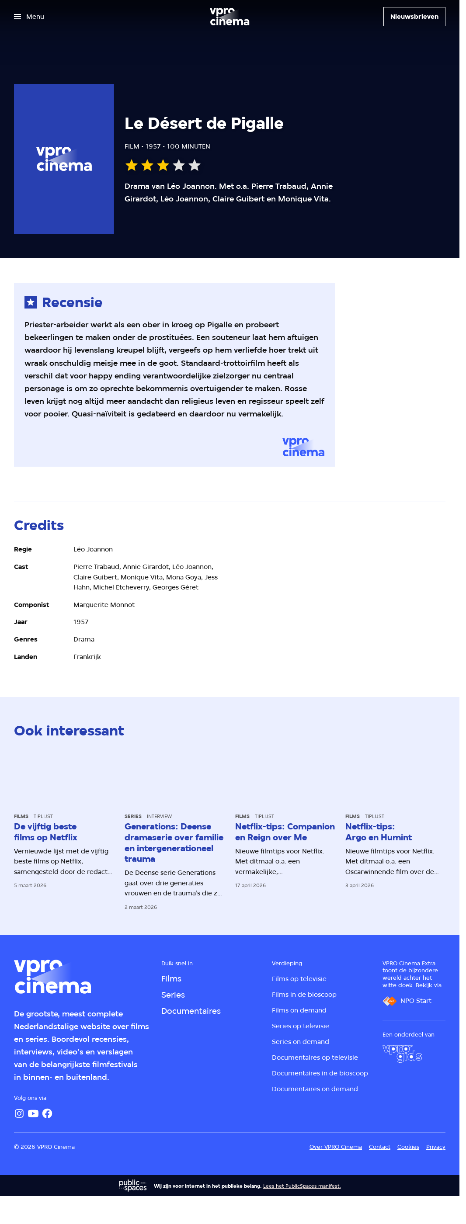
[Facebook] (47, 1113)
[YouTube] (33, 1113)
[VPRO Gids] (402, 1054)
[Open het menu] (29, 16)
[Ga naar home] (229, 16)
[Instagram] (19, 1113)
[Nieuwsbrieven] (414, 16)
